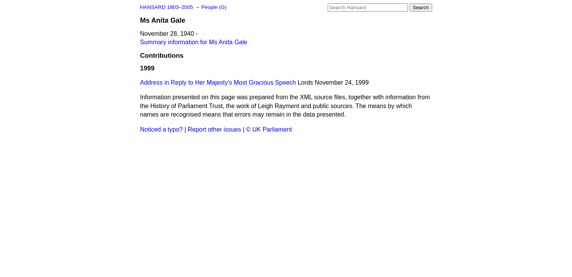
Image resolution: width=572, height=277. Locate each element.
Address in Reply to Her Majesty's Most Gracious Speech (218, 82)
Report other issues (214, 129)
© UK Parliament (269, 129)
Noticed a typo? (161, 129)
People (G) (214, 7)
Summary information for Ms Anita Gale (193, 42)
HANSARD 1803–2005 (166, 7)
